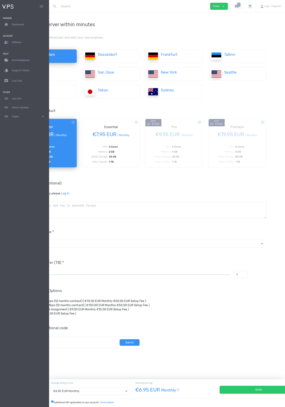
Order (246, 389)
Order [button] (219, 6)
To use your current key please (78, 193)
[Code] (100, 342)
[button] (237, 6)
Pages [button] (24, 116)
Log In (99, 193)
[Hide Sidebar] (41, 6)
